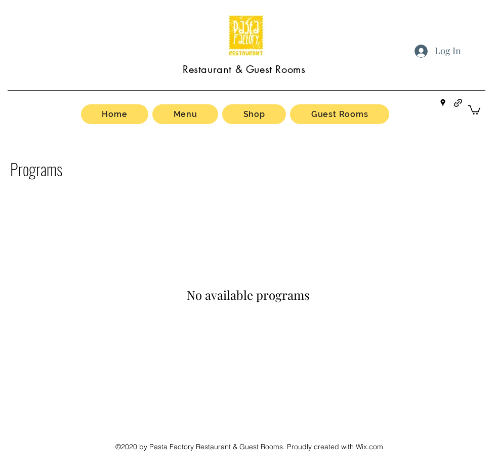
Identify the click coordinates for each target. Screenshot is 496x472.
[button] (474, 109)
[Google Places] (443, 103)
